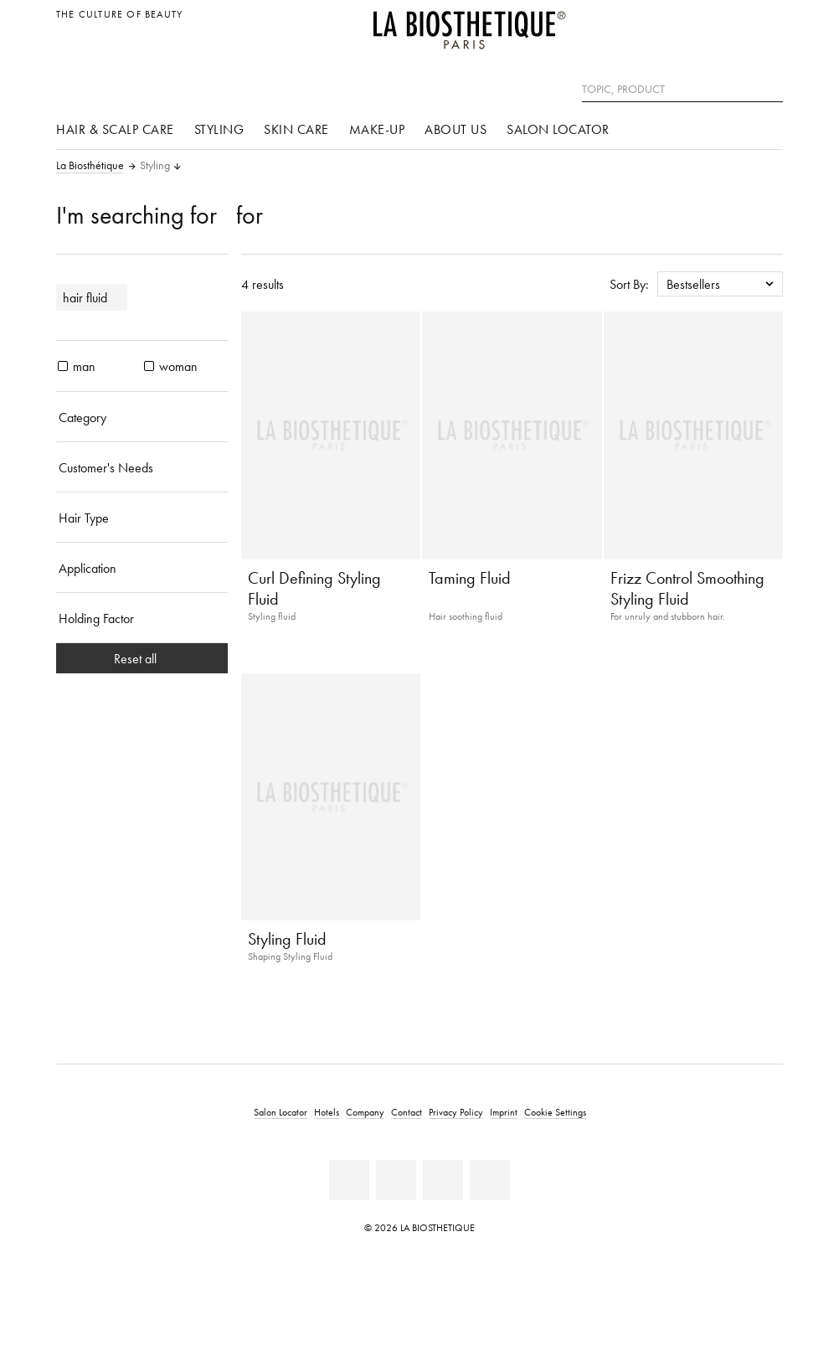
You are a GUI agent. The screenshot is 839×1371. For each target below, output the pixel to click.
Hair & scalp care (115, 129)
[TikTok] (490, 1180)
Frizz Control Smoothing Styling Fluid (687, 588)
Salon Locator (558, 129)
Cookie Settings (555, 1112)
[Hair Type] (142, 517)
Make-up (377, 129)
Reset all (142, 658)
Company (365, 1112)
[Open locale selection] (765, 23)
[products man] (63, 366)
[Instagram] (443, 1180)
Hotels (326, 1112)
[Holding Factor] (142, 618)
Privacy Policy (456, 1112)
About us (455, 129)
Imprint (503, 1112)
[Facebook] (349, 1180)
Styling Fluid (287, 939)
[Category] (142, 417)
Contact (406, 1112)
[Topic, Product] (682, 89)
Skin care (296, 129)
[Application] (142, 568)
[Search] (770, 87)
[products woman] (149, 366)
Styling (219, 129)
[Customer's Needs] (142, 467)
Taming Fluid (470, 578)
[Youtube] (396, 1180)
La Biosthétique (90, 166)
